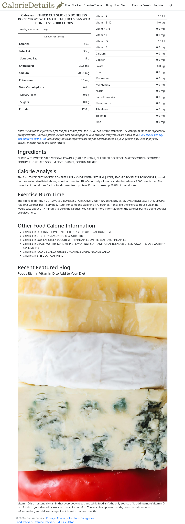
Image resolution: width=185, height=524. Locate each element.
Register (159, 5)
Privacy (50, 518)
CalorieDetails (33, 5)
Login (170, 5)
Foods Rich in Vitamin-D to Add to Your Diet (52, 273)
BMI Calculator (65, 522)
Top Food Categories (81, 518)
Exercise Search (141, 5)
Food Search (122, 5)
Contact (61, 518)
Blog (109, 5)
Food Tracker (73, 5)
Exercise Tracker (93, 5)
